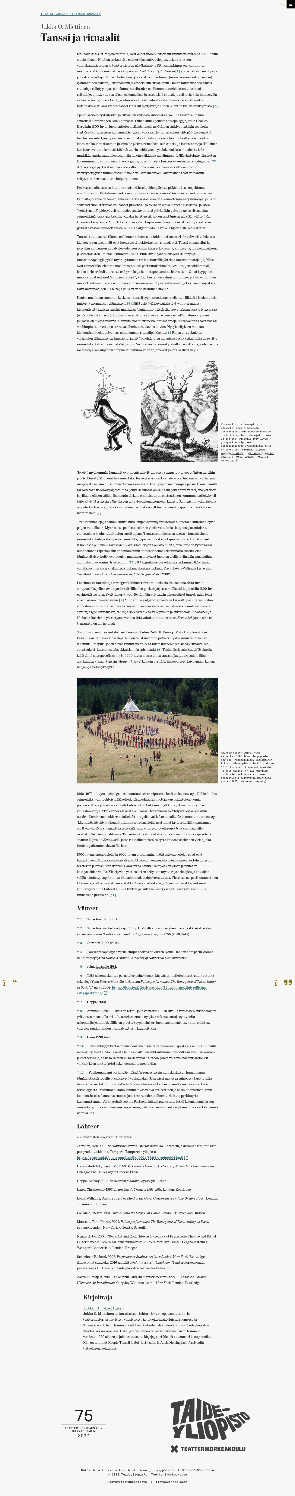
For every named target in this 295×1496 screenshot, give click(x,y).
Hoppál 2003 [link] (96, 1002)
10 (82, 1046)
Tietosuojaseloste (172, 1482)
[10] (158, 649)
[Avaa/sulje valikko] (291, 4)
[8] (130, 562)
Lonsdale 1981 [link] (106, 966)
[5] (129, 303)
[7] (98, 513)
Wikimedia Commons (252, 781)
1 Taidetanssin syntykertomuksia (70, 14)
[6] (168, 332)
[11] (112, 895)
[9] (121, 600)
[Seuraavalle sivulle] (283, 982)
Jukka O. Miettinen (103, 1308)
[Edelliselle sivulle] (10, 982)
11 (82, 1072)
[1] (177, 71)
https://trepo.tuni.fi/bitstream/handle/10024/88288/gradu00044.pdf (130, 1157)
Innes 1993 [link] (95, 1037)
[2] (215, 106)
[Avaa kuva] (147, 411)
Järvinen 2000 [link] (98, 943)
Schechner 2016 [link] (99, 919)
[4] (202, 260)
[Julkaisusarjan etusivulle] (83, 1426)
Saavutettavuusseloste (127, 1482)
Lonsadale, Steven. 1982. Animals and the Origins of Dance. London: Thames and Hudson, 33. (247, 457)
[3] (213, 161)
